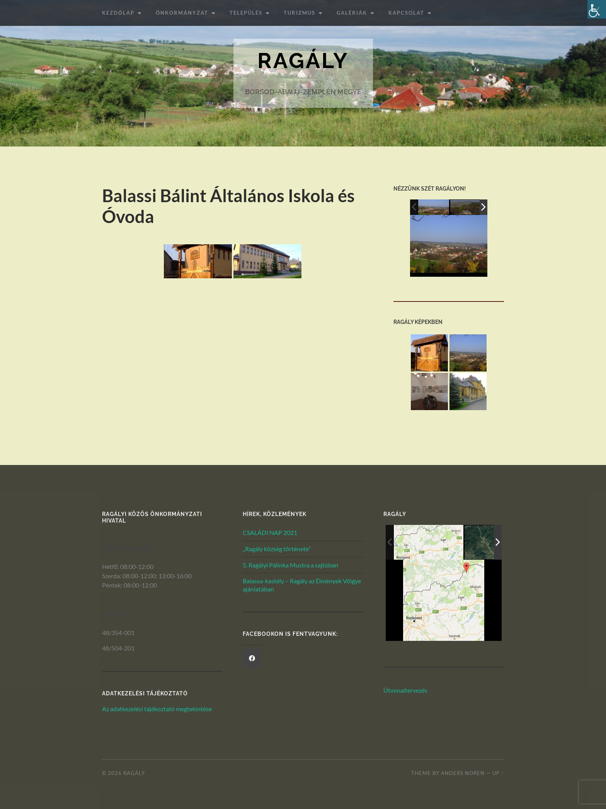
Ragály (303, 60)
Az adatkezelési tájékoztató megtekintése (157, 709)
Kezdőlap (118, 13)
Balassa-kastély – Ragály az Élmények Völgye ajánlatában (302, 585)
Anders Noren (463, 773)
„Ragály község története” (277, 548)
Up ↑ (498, 773)
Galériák (352, 13)
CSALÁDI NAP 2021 (270, 532)
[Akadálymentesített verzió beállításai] (596, 9)
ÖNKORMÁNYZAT (182, 13)
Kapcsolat (406, 13)
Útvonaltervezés (405, 690)
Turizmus (299, 13)
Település (246, 13)
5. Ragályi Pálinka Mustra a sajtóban (290, 565)
